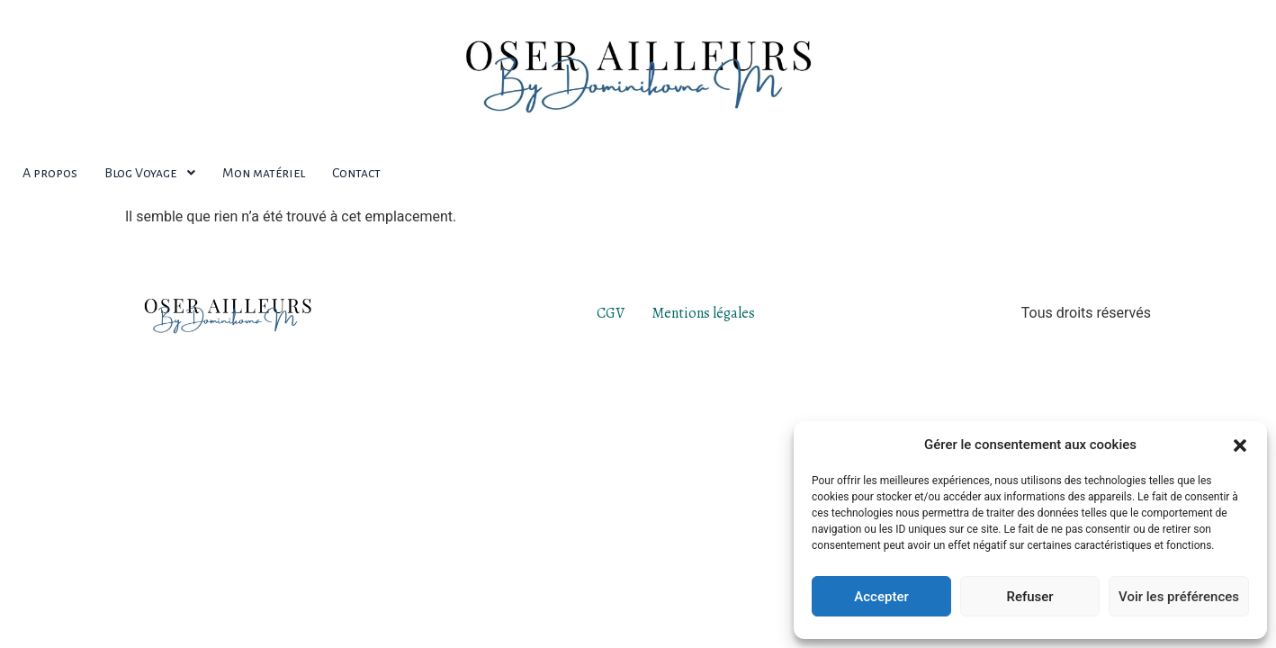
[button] (1240, 445)
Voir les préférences (1179, 597)
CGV (611, 313)
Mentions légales (703, 313)
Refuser (1029, 597)
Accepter (881, 597)
